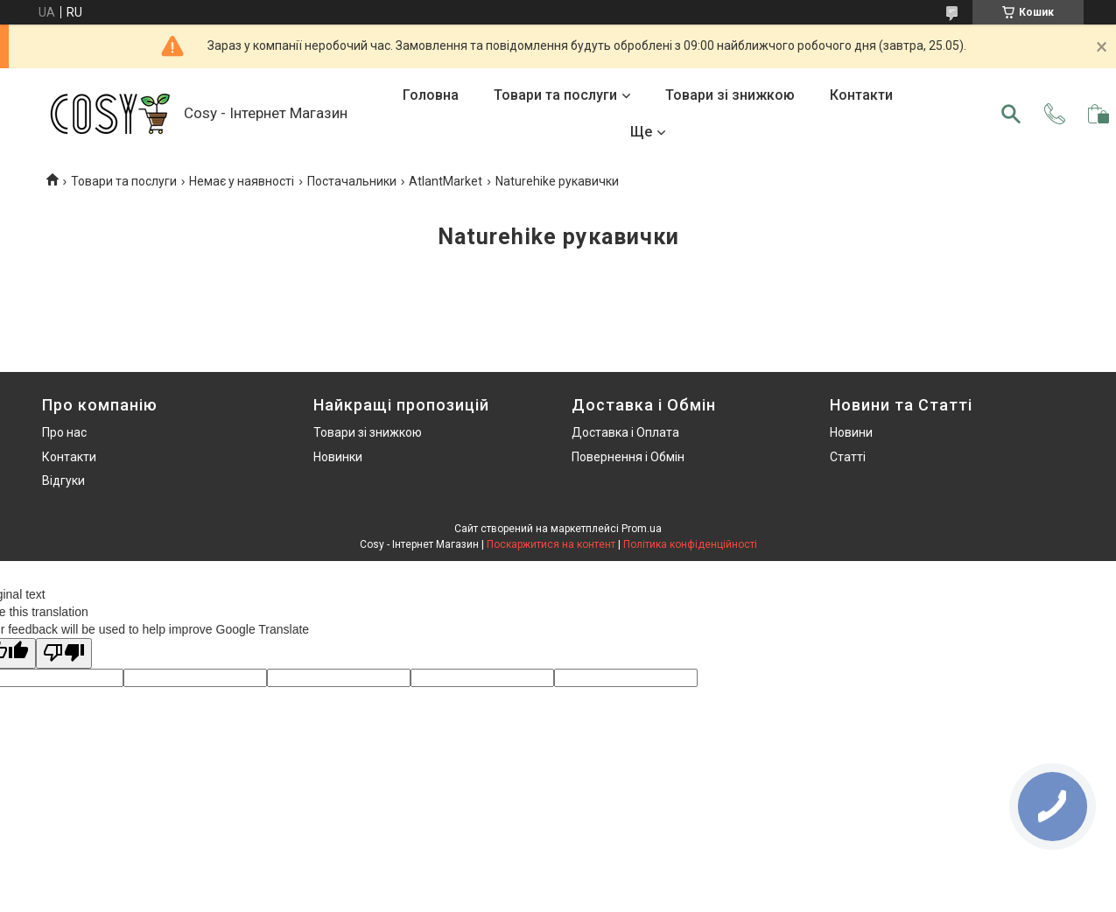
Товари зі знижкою (730, 95)
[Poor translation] (64, 653)
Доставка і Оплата (625, 432)
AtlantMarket (445, 181)
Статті (848, 457)
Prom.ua (641, 529)
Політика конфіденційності (690, 544)
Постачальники (352, 181)
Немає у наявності (241, 181)
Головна (431, 95)
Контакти (861, 95)
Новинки (337, 457)
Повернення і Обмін (628, 457)
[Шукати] (1010, 113)
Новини (851, 432)
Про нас (64, 432)
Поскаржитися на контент (551, 544)
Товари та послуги (555, 95)
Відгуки (63, 481)
